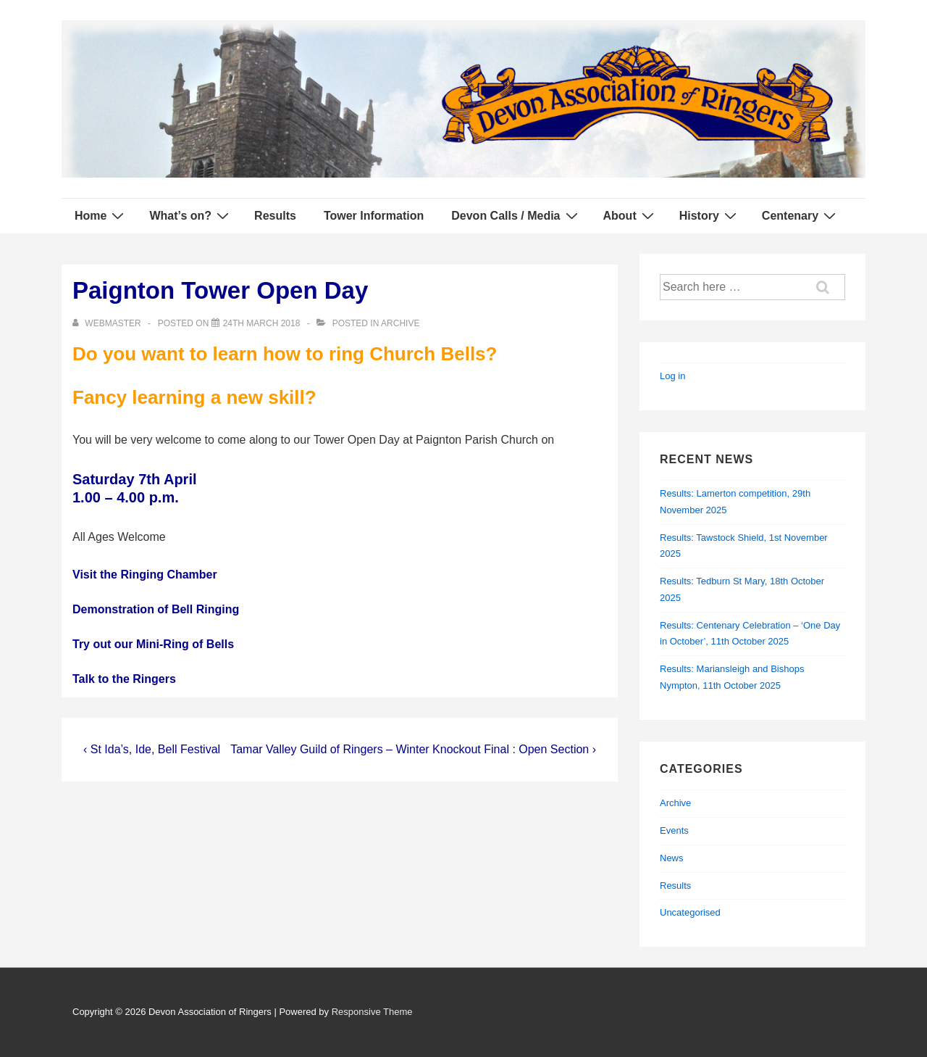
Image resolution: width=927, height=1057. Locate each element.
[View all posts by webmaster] (107, 323)
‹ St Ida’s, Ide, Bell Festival (151, 749)
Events (674, 830)
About (630, 215)
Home (101, 215)
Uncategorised (690, 912)
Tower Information (374, 216)
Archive (400, 323)
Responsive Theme (372, 1011)
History (709, 215)
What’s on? (190, 215)
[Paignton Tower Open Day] (262, 323)
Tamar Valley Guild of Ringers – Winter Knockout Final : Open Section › (413, 749)
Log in (672, 375)
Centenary (800, 215)
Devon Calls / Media (516, 215)
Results (275, 216)
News (672, 858)
